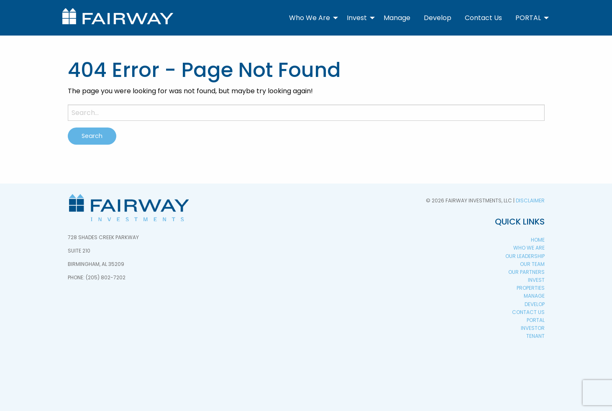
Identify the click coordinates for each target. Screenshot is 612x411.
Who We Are (309, 18)
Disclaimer (530, 200)
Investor (533, 328)
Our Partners (526, 272)
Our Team (532, 264)
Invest (357, 18)
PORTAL (528, 18)
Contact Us (483, 18)
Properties (531, 287)
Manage (397, 18)
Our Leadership (525, 256)
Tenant (535, 336)
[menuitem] (311, 18)
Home (538, 239)
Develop (437, 18)
